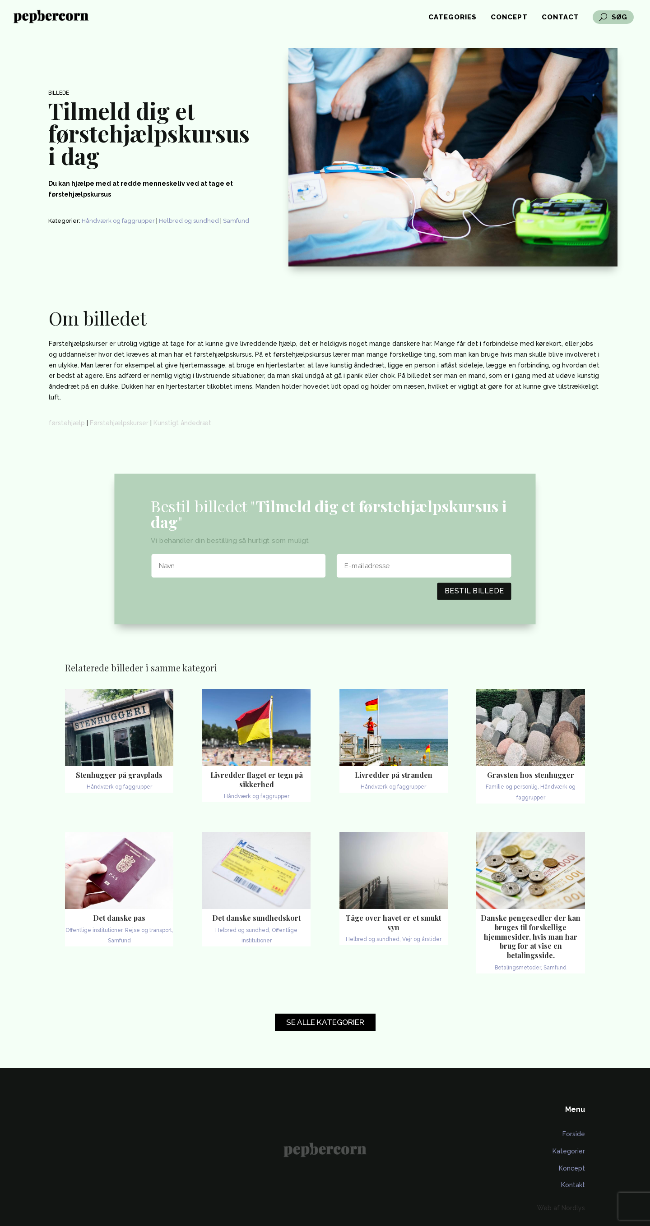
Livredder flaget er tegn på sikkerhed (256, 779)
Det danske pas (119, 918)
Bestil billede (474, 591)
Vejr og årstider (421, 939)
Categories (452, 17)
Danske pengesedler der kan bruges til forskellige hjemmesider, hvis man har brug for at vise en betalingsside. (530, 936)
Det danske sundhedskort (256, 918)
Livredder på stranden (393, 775)
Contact (560, 17)
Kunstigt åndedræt (182, 423)
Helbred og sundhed (189, 220)
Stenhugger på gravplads (119, 775)
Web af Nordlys (561, 1208)
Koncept (572, 1168)
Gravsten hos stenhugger (530, 775)
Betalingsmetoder (518, 967)
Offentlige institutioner (93, 930)
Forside (573, 1134)
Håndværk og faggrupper (118, 220)
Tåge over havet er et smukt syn (393, 922)
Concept (509, 17)
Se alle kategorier (325, 1022)
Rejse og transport (148, 930)
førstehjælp (67, 423)
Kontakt (573, 1185)
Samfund (236, 220)
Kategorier (568, 1151)
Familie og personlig (512, 787)
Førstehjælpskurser (119, 423)
